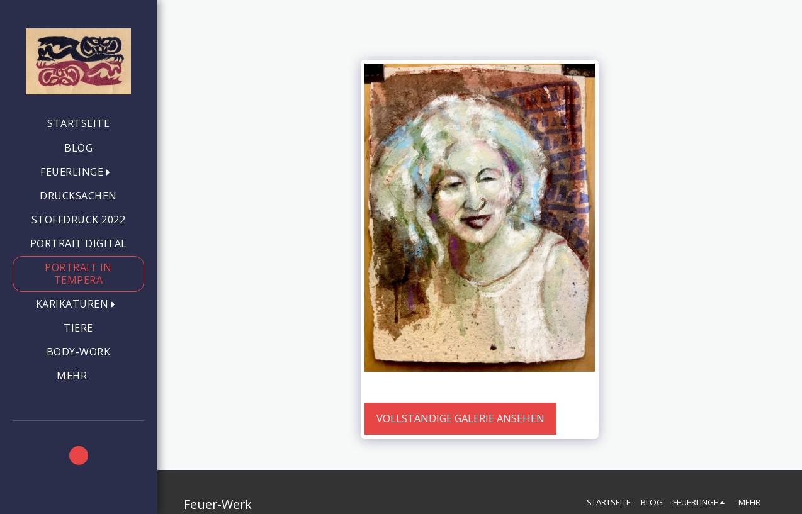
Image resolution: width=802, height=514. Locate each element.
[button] (78, 172)
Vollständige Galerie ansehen (460, 418)
